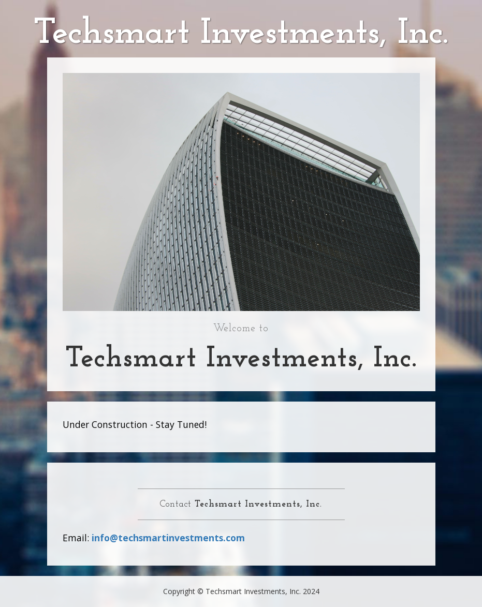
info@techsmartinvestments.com (168, 537)
